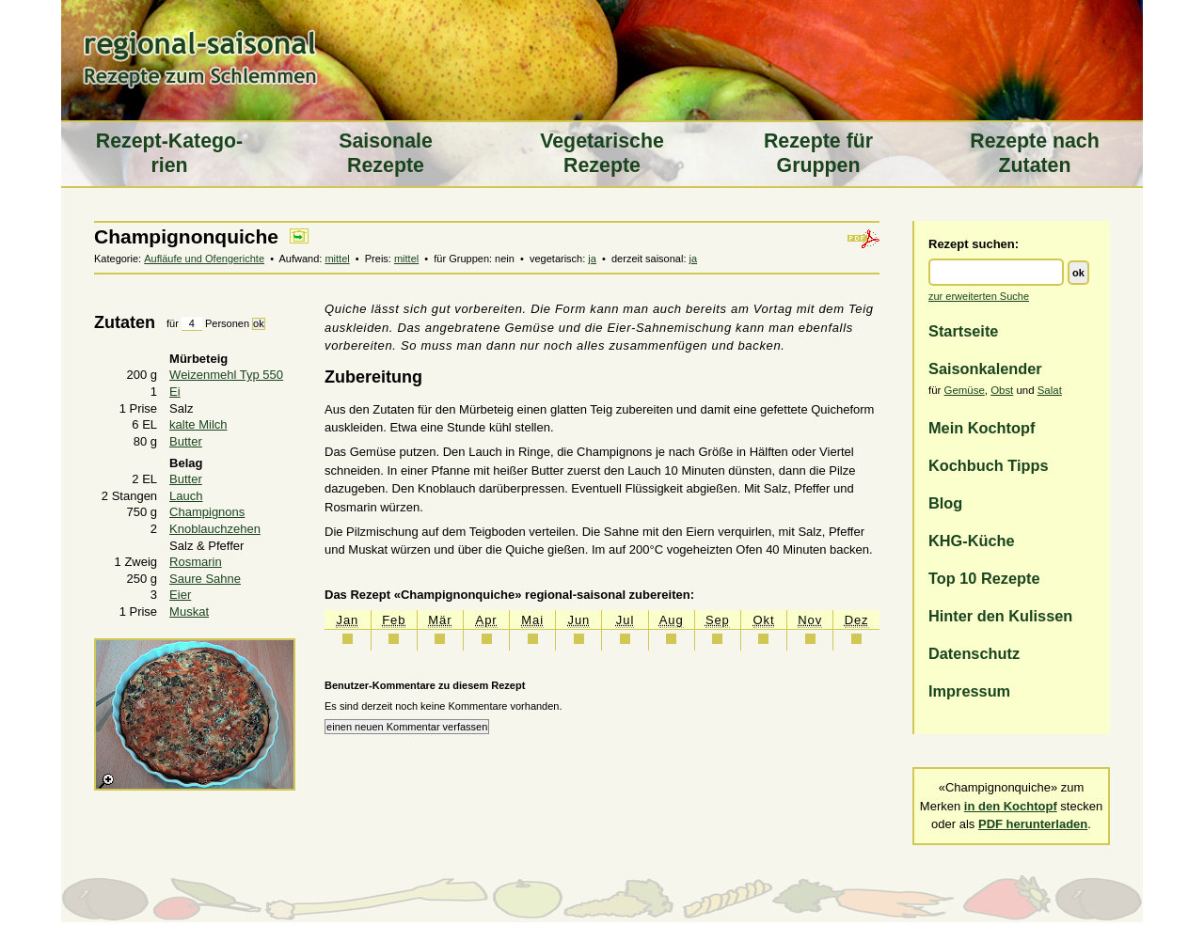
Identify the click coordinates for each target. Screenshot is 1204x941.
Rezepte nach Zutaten (1035, 153)
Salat (1050, 390)
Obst (1001, 390)
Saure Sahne (205, 579)
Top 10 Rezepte (984, 578)
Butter (185, 441)
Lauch (185, 496)
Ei (175, 391)
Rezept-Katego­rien (169, 153)
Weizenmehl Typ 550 (226, 375)
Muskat (189, 611)
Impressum (969, 690)
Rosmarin (195, 562)
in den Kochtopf (1010, 806)
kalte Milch (198, 424)
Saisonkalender (985, 368)
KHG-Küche (971, 540)
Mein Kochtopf (981, 427)
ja (592, 258)
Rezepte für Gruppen (818, 153)
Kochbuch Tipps (988, 465)
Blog (945, 502)
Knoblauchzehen (215, 529)
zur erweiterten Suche (978, 296)
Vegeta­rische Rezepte (602, 153)
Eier (180, 595)
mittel (337, 258)
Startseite (963, 330)
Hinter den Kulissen (1000, 615)
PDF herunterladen (1032, 824)
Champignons (207, 512)
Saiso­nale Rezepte (386, 153)
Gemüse (964, 390)
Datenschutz (974, 653)
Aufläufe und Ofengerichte (204, 258)
